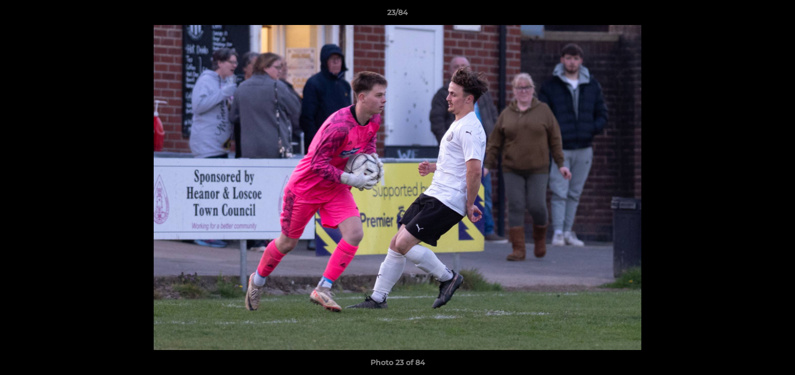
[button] (776, 15)
